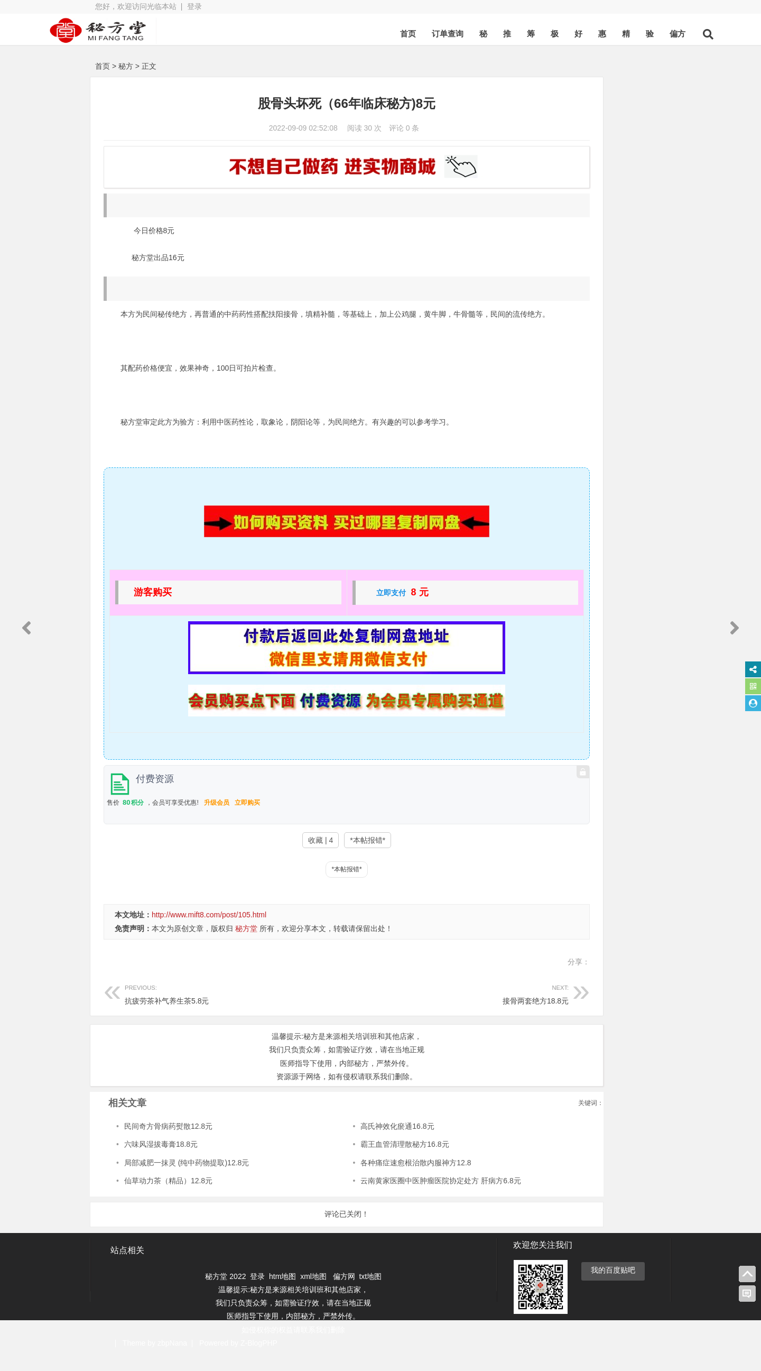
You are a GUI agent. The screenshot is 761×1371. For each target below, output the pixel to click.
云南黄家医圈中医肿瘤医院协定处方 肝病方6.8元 (397, 1197)
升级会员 (216, 819)
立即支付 (345, 609)
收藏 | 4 (275, 856)
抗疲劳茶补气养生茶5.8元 (213, 1010)
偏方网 (344, 1292)
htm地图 (282, 1292)
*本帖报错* (322, 856)
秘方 (125, 66)
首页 (356, 33)
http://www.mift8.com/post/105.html (209, 931)
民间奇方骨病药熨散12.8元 (168, 1142)
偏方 (626, 33)
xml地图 (314, 1292)
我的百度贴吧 (613, 1286)
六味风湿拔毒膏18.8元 (161, 1160)
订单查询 (396, 33)
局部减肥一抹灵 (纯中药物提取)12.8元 (186, 1179)
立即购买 (247, 819)
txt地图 (370, 1292)
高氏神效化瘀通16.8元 (354, 1142)
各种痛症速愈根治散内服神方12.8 (372, 1179)
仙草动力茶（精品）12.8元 (168, 1197)
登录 (194, 6)
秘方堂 (246, 945)
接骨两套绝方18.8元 (389, 1010)
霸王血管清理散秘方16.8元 (361, 1160)
